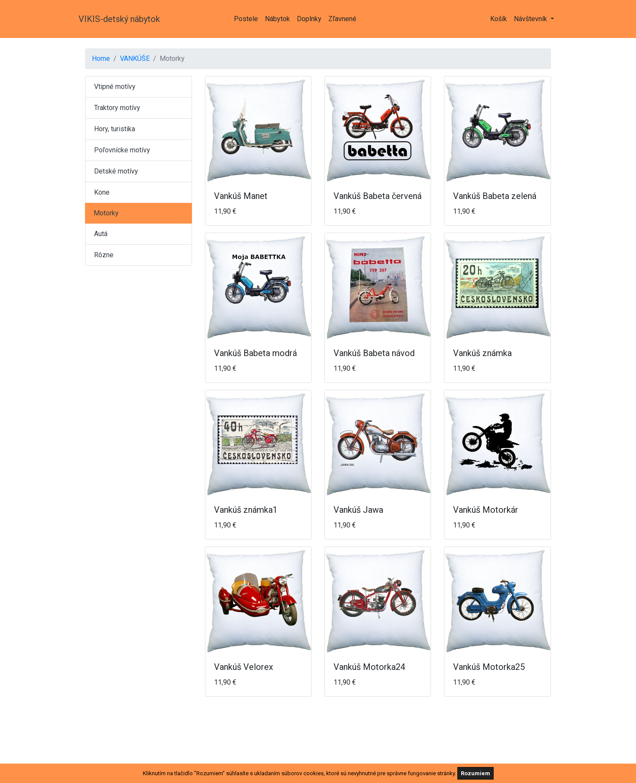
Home (101, 58)
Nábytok (277, 19)
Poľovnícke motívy (122, 150)
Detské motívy (116, 171)
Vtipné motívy (114, 86)
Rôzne (103, 255)
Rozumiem (475, 773)
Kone (102, 192)
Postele (246, 19)
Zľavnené (342, 19)
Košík (498, 19)
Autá (100, 234)
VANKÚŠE (135, 58)
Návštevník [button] (531, 19)
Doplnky (309, 19)
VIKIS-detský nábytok (119, 19)
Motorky (106, 213)
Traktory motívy (117, 108)
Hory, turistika (114, 129)
